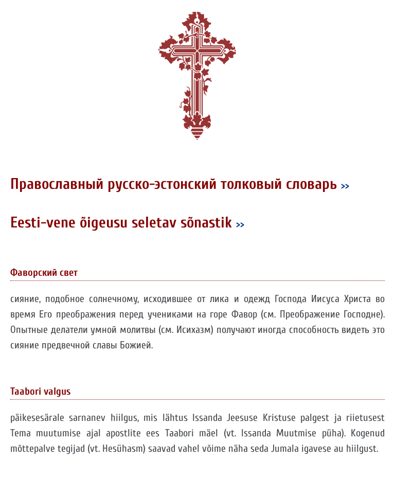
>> (345, 185)
